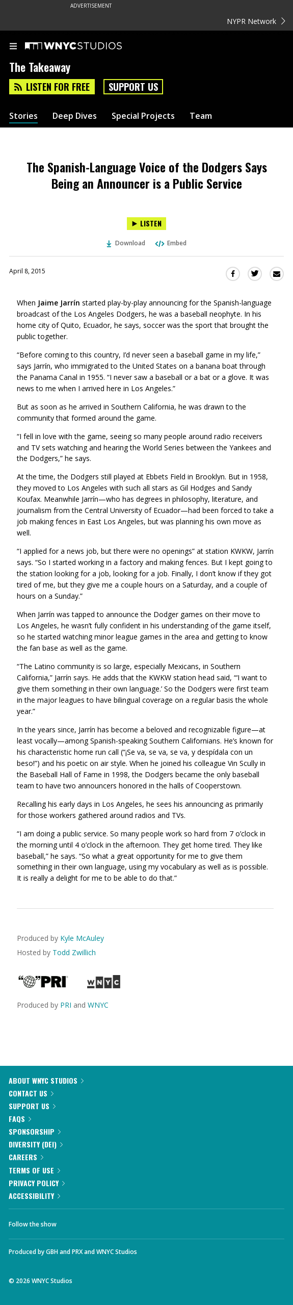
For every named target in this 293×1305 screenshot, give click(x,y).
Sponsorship (35, 1131)
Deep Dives (74, 116)
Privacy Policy (37, 1183)
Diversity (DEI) (36, 1144)
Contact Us (31, 1093)
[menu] (13, 47)
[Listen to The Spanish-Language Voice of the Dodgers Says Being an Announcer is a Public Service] (146, 223)
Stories (23, 116)
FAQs (20, 1118)
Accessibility (34, 1195)
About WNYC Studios (46, 1080)
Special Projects (143, 116)
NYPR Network (256, 21)
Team (201, 116)
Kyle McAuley (82, 938)
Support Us (133, 86)
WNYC (98, 1005)
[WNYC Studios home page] (86, 46)
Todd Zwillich (74, 952)
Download (125, 243)
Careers (26, 1157)
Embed (170, 243)
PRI (65, 1005)
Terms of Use (34, 1170)
